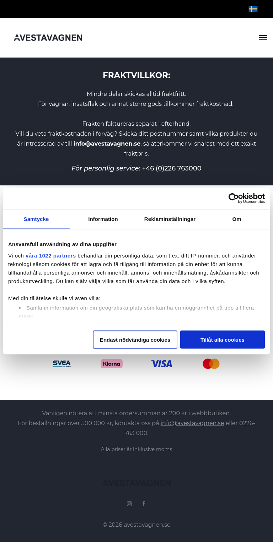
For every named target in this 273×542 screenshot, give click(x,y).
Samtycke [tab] (36, 219)
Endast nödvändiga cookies (135, 340)
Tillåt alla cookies (222, 340)
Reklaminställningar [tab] (170, 219)
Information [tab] (103, 219)
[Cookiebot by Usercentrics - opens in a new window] (234, 198)
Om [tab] (236, 219)
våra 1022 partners (51, 255)
